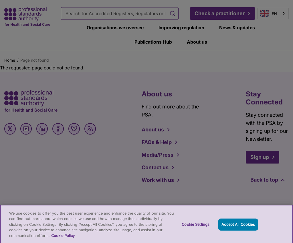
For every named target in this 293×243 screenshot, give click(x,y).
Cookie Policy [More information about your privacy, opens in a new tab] (63, 238)
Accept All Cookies (238, 226)
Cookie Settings (195, 226)
